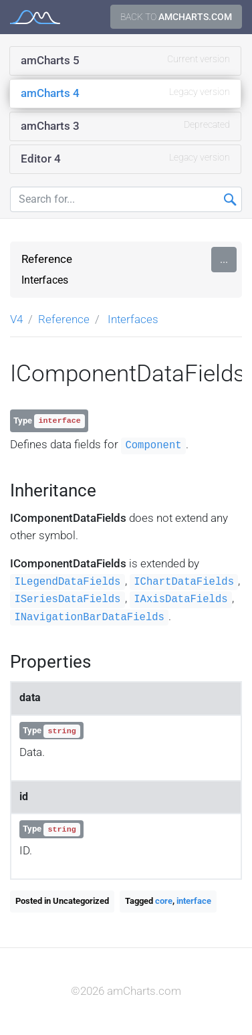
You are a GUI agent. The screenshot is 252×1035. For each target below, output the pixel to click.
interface (193, 901)
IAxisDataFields (180, 599)
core (163, 901)
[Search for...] (126, 199)
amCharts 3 (125, 125)
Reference (46, 259)
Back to (176, 16)
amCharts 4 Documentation (35, 17)
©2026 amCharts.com (126, 991)
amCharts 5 (125, 59)
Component (153, 446)
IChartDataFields (184, 582)
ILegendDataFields (67, 582)
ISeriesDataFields (67, 599)
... (224, 259)
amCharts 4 (125, 92)
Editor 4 (125, 158)
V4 (16, 319)
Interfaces (44, 280)
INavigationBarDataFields (89, 617)
